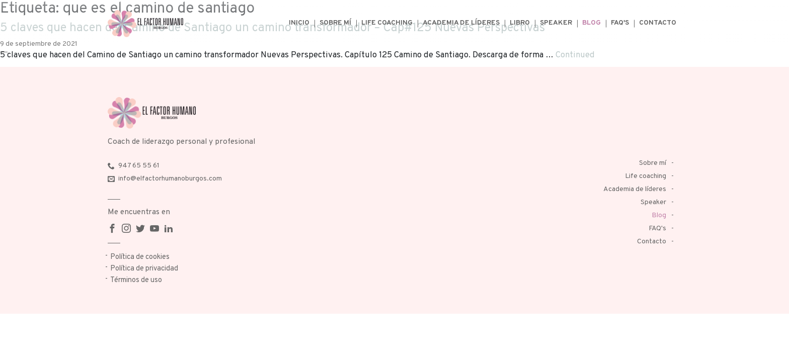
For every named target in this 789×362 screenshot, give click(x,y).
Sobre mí (335, 23)
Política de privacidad (144, 269)
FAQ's (620, 23)
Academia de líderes (461, 23)
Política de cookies (140, 257)
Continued (575, 55)
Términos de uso (136, 280)
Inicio (299, 23)
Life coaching (387, 23)
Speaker (556, 23)
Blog (591, 23)
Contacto (657, 23)
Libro (520, 23)
